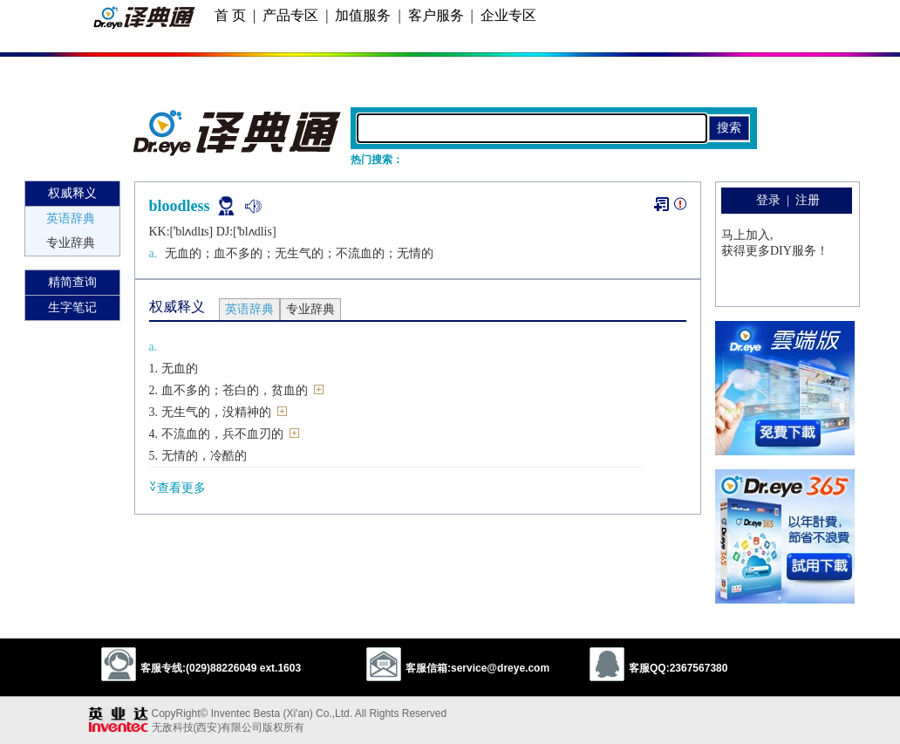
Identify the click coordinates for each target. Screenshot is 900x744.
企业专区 (508, 15)
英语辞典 (70, 218)
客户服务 (436, 15)
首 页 (230, 15)
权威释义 (72, 193)
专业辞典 (70, 242)
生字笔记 (72, 307)
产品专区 (290, 15)
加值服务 (363, 15)
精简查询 (72, 282)
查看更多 (177, 487)
